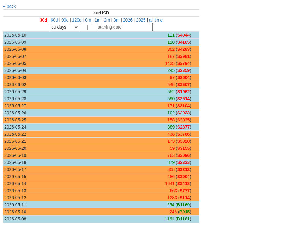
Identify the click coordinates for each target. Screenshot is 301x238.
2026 (128, 20)
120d (77, 20)
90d (64, 20)
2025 (140, 20)
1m (97, 20)
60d (54, 20)
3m (116, 20)
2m (107, 20)
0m (88, 20)
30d (43, 20)
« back (9, 6)
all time (156, 20)
